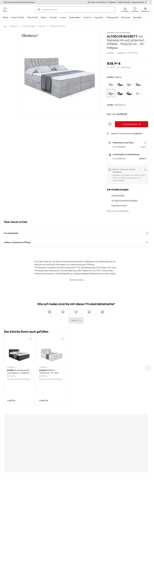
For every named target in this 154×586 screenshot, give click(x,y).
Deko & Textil (32, 17)
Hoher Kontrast (140, 2)
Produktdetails (11, 233)
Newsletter (137, 17)
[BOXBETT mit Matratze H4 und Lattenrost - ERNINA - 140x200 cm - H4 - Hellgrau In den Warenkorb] (131, 124)
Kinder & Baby (74, 17)
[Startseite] (5, 26)
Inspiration (99, 17)
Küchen (44, 17)
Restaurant (125, 17)
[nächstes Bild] (148, 368)
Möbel (5, 17)
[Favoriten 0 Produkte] (135, 10)
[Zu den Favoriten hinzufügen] (110, 124)
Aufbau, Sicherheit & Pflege (17, 242)
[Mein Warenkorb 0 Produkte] (145, 10)
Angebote (87, 17)
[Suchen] (39, 10)
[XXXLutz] (21, 10)
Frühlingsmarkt (112, 17)
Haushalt (53, 17)
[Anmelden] (125, 10)
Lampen (63, 17)
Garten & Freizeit (17, 17)
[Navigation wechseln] (5, 10)
